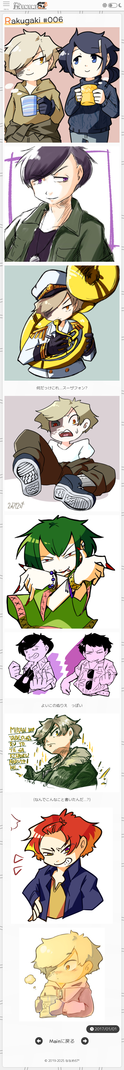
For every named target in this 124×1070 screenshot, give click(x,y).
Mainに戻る (62, 1041)
